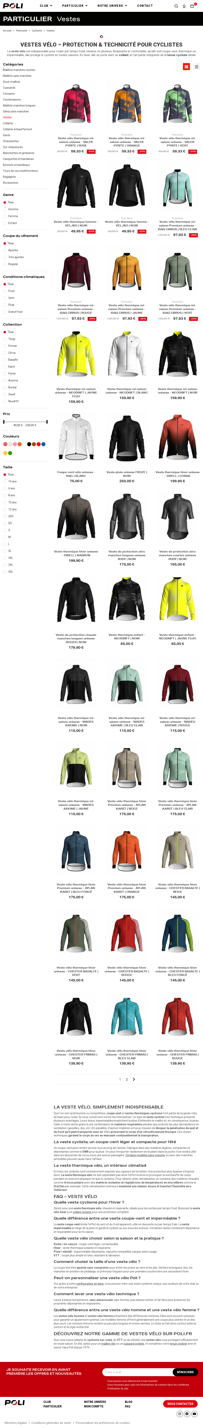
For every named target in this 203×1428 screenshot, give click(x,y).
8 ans (11, 495)
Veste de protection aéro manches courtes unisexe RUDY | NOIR (177, 556)
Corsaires (9, 93)
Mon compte (93, 1406)
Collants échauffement (17, 129)
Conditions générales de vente (51, 1423)
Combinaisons (12, 99)
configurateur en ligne (90, 1283)
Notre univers (95, 1401)
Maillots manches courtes (19, 69)
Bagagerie (9, 176)
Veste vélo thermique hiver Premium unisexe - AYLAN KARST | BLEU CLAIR (177, 805)
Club (47, 1401)
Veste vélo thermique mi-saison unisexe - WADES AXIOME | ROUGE (177, 722)
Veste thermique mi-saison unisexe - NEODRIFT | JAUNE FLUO (76, 393)
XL (9, 550)
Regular (13, 264)
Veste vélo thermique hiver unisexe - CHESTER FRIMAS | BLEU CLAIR (127, 1055)
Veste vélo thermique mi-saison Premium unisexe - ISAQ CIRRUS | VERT (177, 309)
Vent (11, 297)
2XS (10, 516)
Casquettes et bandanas (18, 159)
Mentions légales (16, 1423)
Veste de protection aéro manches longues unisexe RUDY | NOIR (127, 556)
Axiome (13, 380)
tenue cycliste (178, 1343)
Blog (128, 1401)
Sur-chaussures (13, 147)
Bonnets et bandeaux (16, 164)
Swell (11, 394)
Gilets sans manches (16, 111)
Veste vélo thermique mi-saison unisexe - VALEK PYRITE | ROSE (76, 142)
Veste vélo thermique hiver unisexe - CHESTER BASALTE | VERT (76, 972)
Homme (13, 209)
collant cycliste (82, 1212)
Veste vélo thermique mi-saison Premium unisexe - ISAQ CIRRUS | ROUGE (76, 309)
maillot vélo (108, 1343)
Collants (8, 123)
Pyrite (12, 373)
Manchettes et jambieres (18, 153)
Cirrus (12, 352)
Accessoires (10, 182)
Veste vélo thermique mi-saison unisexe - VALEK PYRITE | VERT (177, 142)
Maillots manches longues (19, 105)
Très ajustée (16, 257)
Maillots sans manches (17, 75)
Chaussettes (11, 141)
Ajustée (13, 250)
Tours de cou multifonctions (20, 170)
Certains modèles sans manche (145, 1155)
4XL (10, 571)
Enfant (12, 223)
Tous (11, 202)
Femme (13, 216)
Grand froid (15, 311)
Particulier (52, 1406)
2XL (10, 557)
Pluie (11, 304)
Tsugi (11, 338)
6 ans (11, 488)
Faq (127, 1406)
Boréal (12, 387)
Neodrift (13, 401)
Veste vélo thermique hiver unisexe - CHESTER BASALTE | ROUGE (127, 972)
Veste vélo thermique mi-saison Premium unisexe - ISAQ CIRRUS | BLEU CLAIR (177, 226)
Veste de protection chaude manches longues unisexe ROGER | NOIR (76, 639)
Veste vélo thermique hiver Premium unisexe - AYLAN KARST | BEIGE (126, 805)
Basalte (13, 359)
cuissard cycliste (134, 1343)
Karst (11, 366)
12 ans (12, 509)
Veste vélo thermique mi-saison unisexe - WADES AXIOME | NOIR (76, 722)
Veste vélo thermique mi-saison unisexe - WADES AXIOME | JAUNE (76, 805)
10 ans (12, 502)
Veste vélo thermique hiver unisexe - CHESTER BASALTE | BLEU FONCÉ (177, 972)
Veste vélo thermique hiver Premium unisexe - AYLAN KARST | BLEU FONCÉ (76, 889)
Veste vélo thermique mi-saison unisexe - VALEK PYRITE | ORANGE (127, 142)
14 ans (12, 481)
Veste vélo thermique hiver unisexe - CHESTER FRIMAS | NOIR (76, 1055)
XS (10, 523)
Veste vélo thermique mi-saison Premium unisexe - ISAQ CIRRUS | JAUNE (126, 309)
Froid (11, 291)
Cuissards (9, 87)
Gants (6, 135)
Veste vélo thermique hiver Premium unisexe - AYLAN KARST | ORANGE (126, 889)
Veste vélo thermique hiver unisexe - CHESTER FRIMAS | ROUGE (177, 1055)
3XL (10, 564)
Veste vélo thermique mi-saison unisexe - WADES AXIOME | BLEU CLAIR (127, 722)
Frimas (12, 345)
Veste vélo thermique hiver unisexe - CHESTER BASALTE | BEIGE (177, 889)
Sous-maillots (11, 81)
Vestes (7, 117)
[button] (176, 6)
